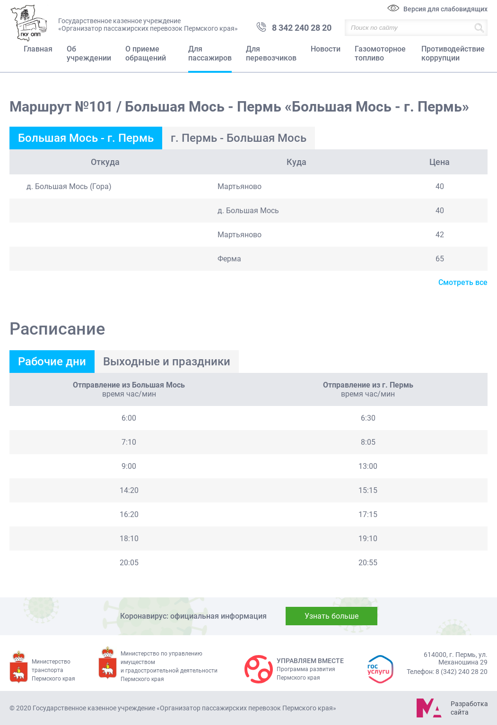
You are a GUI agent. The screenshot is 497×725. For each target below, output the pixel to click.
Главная (38, 48)
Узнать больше (331, 616)
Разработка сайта (469, 708)
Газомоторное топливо (380, 53)
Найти (479, 27)
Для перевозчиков (271, 53)
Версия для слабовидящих (445, 9)
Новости (325, 48)
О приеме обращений (145, 53)
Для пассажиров (210, 53)
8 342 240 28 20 (301, 28)
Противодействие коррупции (453, 53)
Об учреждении (89, 53)
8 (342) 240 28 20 (462, 671)
